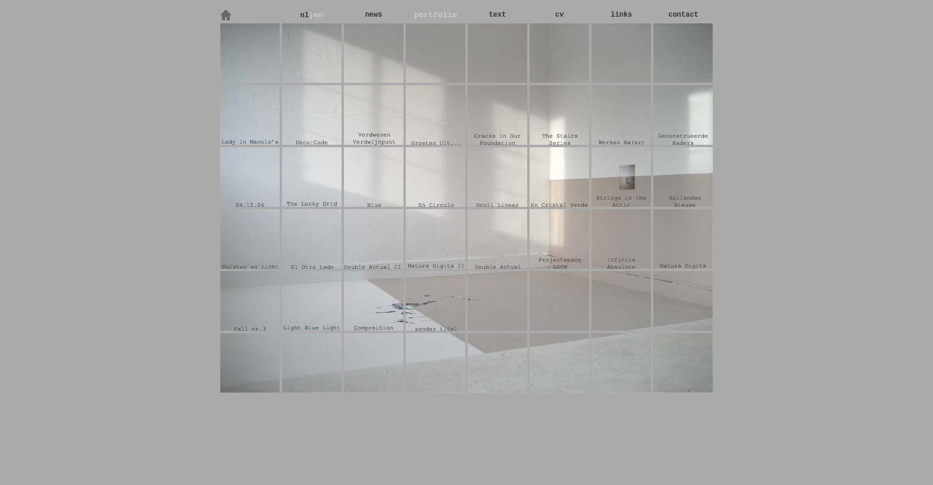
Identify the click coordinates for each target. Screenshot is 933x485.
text (497, 15)
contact (683, 15)
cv (559, 15)
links (621, 15)
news (373, 15)
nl (304, 15)
